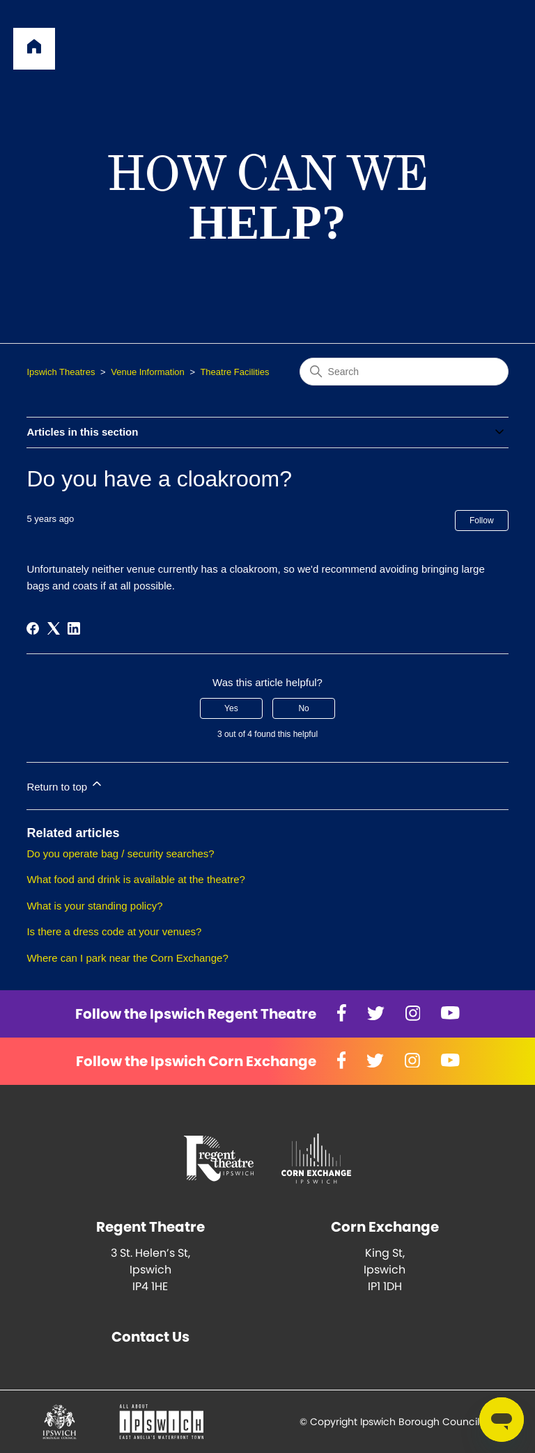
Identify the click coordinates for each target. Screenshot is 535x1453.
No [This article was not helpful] (303, 708)
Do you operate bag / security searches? (120, 853)
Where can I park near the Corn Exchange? (127, 958)
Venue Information (148, 372)
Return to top (65, 785)
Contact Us (150, 1337)
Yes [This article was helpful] (231, 708)
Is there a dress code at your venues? (113, 931)
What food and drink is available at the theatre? (135, 879)
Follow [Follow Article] (482, 520)
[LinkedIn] (74, 628)
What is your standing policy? (94, 906)
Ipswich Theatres (60, 372)
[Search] (404, 372)
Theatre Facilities (234, 372)
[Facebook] (32, 628)
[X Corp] (53, 628)
